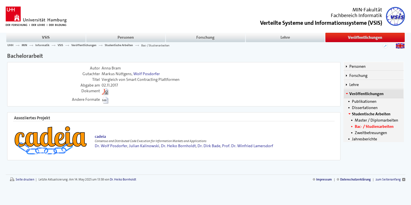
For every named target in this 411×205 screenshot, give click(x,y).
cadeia (100, 136)
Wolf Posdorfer (146, 73)
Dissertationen (365, 107)
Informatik (42, 45)
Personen (126, 37)
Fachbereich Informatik (356, 15)
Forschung (205, 37)
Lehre (285, 37)
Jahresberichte (364, 139)
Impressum (324, 179)
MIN (24, 45)
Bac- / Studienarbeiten (155, 45)
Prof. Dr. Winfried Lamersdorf (247, 145)
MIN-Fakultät (367, 9)
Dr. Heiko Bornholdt (178, 145)
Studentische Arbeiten (119, 45)
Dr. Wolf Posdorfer (111, 145)
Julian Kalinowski (144, 145)
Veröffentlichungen (365, 37)
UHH (10, 45)
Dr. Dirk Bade (209, 145)
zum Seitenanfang (388, 179)
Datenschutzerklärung (355, 179)
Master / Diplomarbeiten (376, 120)
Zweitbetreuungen (371, 132)
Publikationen (364, 101)
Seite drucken (25, 179)
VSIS (46, 37)
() (321, 22)
